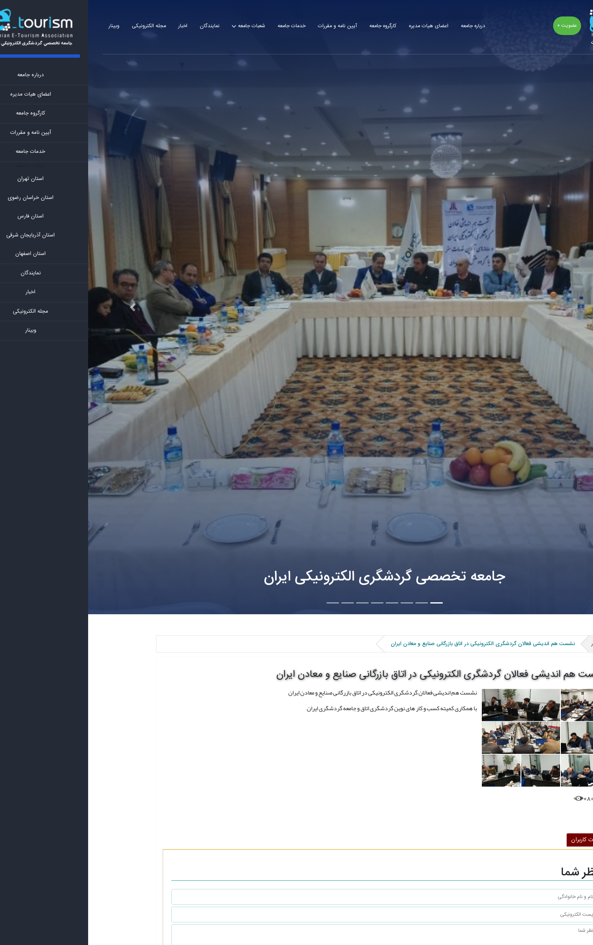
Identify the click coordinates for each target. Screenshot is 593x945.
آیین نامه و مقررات (249, 26)
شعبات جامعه (163, 26)
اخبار (94, 26)
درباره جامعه (385, 26)
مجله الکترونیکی (61, 26)
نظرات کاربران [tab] (498, 840)
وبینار (26, 26)
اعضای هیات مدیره (340, 26)
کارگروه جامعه (294, 26)
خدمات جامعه (203, 26)
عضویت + (479, 25)
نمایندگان (121, 26)
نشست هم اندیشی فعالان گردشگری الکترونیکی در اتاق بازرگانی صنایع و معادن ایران (353, 675)
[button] (44, 307)
